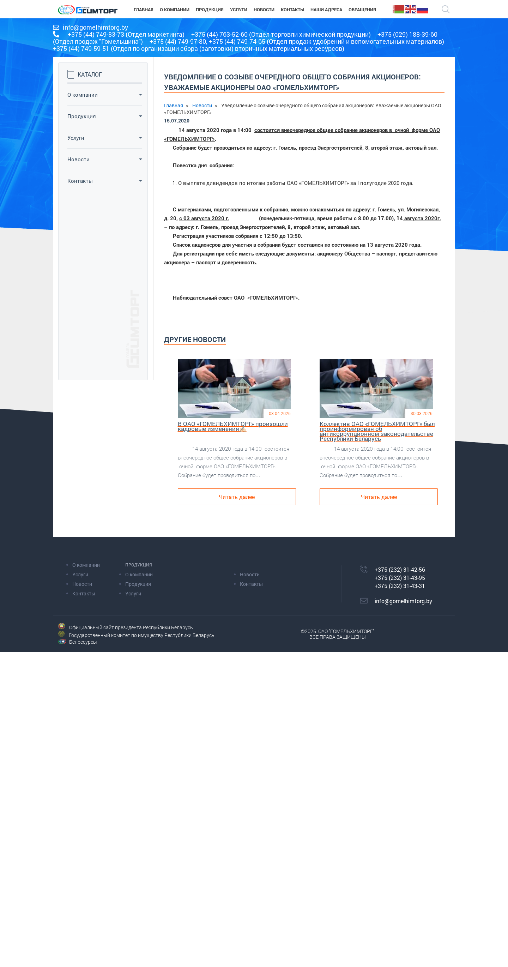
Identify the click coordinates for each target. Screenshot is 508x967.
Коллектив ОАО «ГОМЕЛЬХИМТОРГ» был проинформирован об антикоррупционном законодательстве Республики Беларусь (377, 432)
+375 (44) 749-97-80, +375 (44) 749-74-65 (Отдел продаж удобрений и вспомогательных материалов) (297, 41)
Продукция (104, 116)
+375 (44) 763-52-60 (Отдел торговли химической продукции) (281, 34)
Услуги (104, 137)
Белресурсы (83, 641)
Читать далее (237, 496)
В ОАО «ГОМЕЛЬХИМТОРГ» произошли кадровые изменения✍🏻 (233, 427)
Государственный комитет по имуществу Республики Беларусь (141, 635)
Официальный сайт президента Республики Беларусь (131, 627)
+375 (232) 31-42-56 (400, 569)
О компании (104, 94)
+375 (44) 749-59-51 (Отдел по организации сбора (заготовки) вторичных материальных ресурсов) (198, 48)
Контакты (104, 180)
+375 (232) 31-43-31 (400, 585)
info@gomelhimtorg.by (95, 27)
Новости (104, 159)
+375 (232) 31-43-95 (400, 577)
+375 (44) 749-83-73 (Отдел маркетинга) (126, 34)
